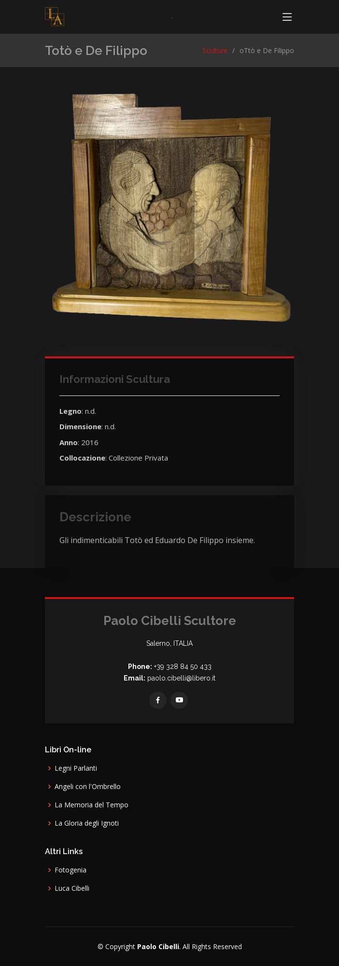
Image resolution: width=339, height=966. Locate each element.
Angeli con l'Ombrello (88, 786)
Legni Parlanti (76, 768)
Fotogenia (70, 870)
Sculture (214, 50)
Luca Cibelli (72, 888)
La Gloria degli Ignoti (87, 823)
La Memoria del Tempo (91, 805)
